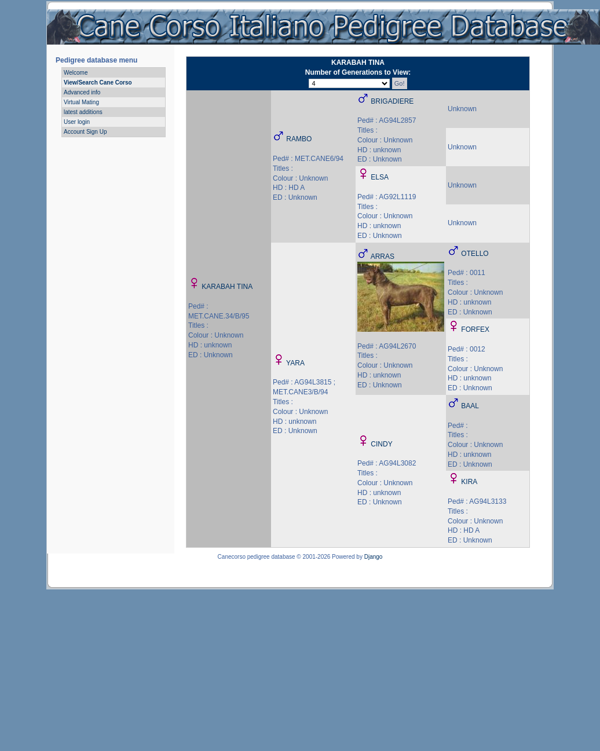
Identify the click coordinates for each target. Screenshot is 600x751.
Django (373, 557)
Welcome (76, 72)
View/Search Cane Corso (98, 82)
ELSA (380, 177)
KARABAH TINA (227, 287)
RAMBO (299, 139)
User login (77, 122)
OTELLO (474, 254)
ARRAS (382, 256)
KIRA (469, 482)
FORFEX (475, 329)
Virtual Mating (81, 102)
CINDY (381, 444)
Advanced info (82, 92)
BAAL (470, 406)
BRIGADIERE (392, 101)
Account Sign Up (85, 132)
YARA (295, 363)
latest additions (83, 112)
